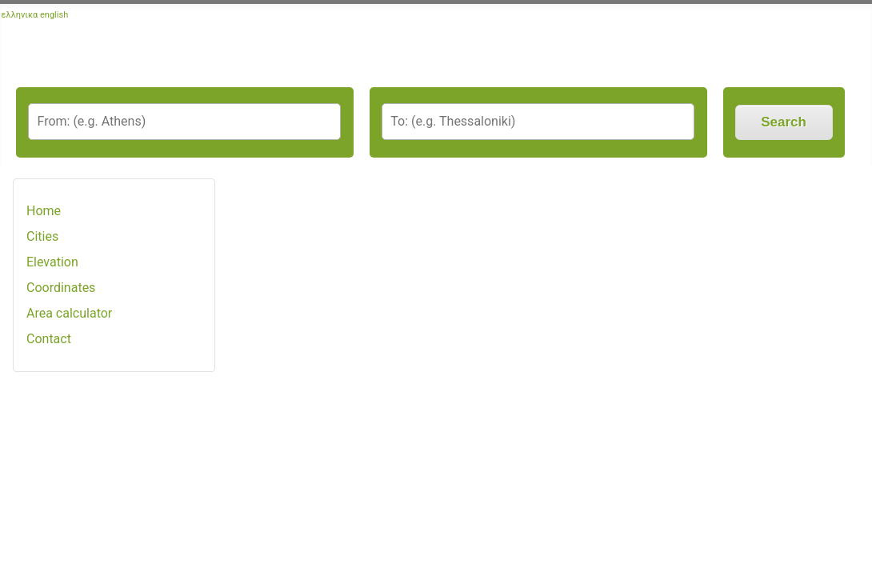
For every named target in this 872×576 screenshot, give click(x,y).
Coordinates (60, 287)
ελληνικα (20, 15)
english (54, 15)
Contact (48, 338)
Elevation (52, 262)
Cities (42, 236)
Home (43, 210)
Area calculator (69, 313)
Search (783, 122)
